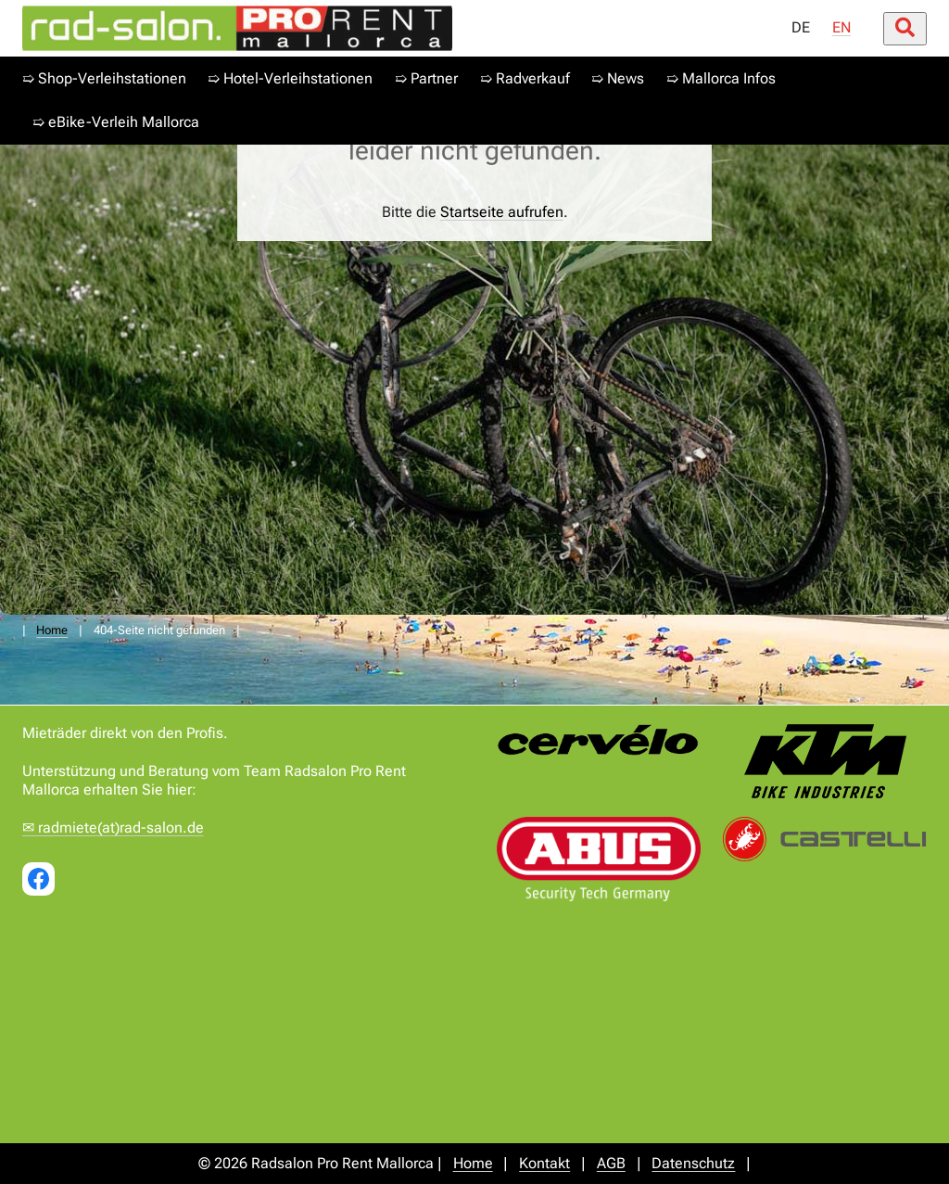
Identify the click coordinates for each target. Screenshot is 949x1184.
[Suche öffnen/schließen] (905, 28)
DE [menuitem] (800, 27)
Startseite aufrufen (501, 212)
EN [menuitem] (841, 27)
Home (52, 630)
